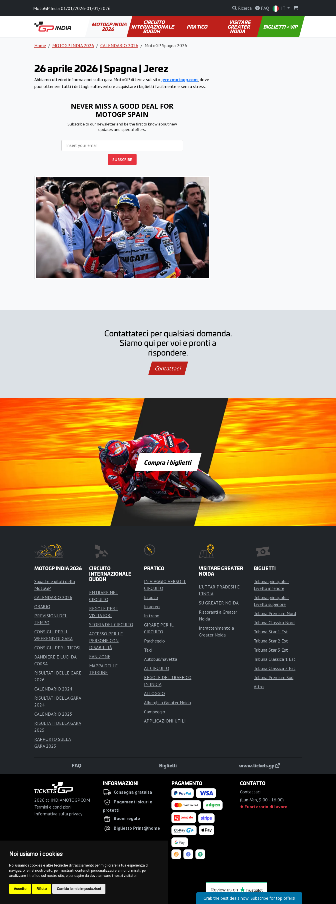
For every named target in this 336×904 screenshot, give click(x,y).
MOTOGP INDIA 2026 (109, 26)
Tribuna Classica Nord (274, 622)
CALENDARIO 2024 (53, 689)
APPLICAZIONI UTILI (165, 721)
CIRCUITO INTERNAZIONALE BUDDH (153, 27)
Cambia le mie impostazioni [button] (79, 889)
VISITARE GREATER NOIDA (239, 27)
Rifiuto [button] (42, 889)
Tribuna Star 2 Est (271, 641)
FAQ (76, 765)
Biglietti (168, 765)
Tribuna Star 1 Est (271, 631)
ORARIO (42, 606)
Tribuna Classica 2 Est (274, 668)
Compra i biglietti (168, 462)
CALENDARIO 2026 (119, 45)
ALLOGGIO (154, 693)
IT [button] (279, 8)
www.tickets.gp (259, 765)
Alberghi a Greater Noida (167, 702)
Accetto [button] (20, 889)
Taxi (148, 650)
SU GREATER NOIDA (219, 603)
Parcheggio (154, 641)
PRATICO (197, 26)
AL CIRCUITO (156, 668)
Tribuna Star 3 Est (271, 650)
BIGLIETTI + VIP (281, 26)
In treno (151, 615)
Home (40, 45)
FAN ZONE (99, 656)
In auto (151, 597)
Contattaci (168, 368)
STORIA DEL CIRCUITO (111, 624)
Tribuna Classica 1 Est (274, 659)
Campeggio (154, 712)
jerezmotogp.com (179, 79)
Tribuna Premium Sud (273, 677)
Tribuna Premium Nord (275, 613)
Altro (259, 686)
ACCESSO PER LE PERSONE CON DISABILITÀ (106, 640)
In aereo (152, 606)
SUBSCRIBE (122, 159)
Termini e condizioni (52, 807)
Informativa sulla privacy (58, 814)
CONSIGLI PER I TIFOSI (57, 647)
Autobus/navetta (160, 659)
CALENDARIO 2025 (53, 714)
